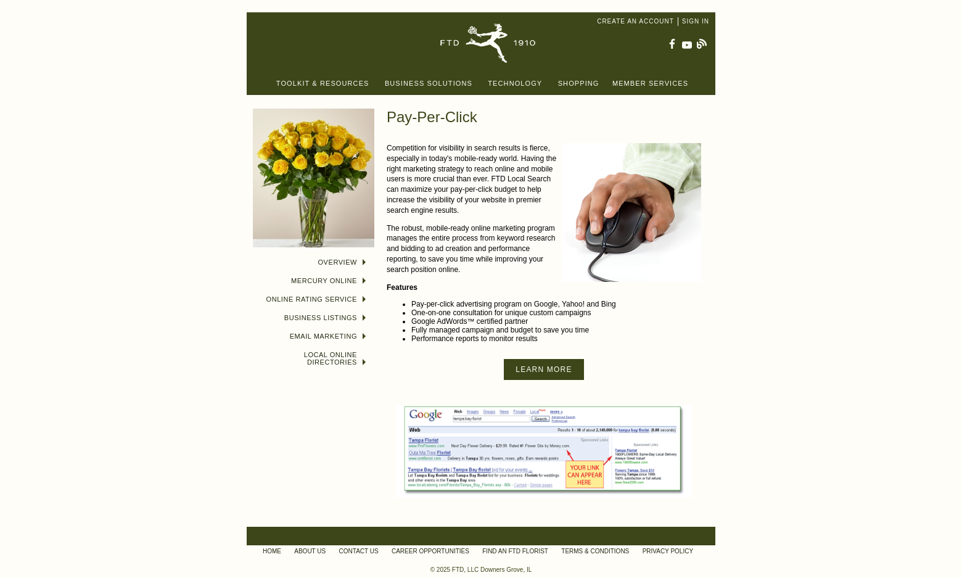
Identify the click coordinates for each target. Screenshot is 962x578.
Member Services (650, 83)
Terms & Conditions (595, 551)
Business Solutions (428, 83)
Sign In (695, 21)
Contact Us (359, 551)
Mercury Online (328, 280)
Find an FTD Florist (515, 551)
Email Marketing (328, 336)
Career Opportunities (430, 551)
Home (272, 551)
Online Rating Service (316, 299)
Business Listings (325, 317)
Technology (515, 83)
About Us (310, 551)
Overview (342, 262)
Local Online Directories (335, 358)
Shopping (578, 83)
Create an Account (635, 21)
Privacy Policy (668, 551)
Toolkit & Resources (322, 83)
